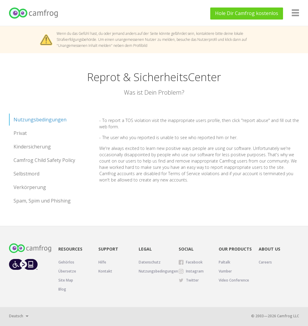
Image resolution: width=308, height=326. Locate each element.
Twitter (192, 280)
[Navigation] (295, 12)
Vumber (225, 271)
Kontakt (105, 271)
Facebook (194, 262)
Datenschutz (150, 262)
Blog (62, 289)
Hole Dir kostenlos (246, 13)
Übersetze (67, 271)
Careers (265, 262)
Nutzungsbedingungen (158, 271)
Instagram (195, 271)
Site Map (65, 280)
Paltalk (224, 262)
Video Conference (234, 280)
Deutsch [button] (16, 315)
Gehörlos (66, 262)
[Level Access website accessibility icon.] (23, 264)
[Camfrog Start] (34, 13)
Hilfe (102, 262)
